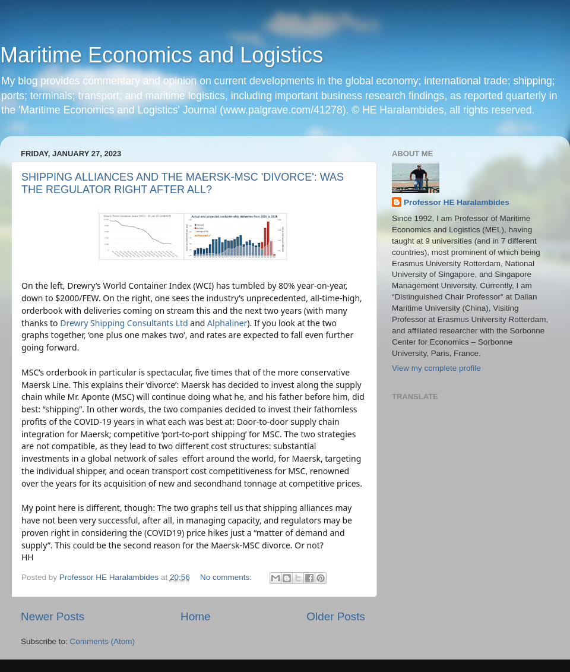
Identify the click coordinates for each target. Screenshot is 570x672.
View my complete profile (436, 368)
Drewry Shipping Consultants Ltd (124, 323)
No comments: (227, 577)
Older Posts (335, 616)
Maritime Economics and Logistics (161, 55)
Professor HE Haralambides (456, 202)
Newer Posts (52, 616)
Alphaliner (227, 323)
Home (195, 616)
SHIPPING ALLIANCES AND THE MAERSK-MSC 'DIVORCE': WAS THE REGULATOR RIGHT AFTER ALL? (182, 183)
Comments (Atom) (102, 641)
